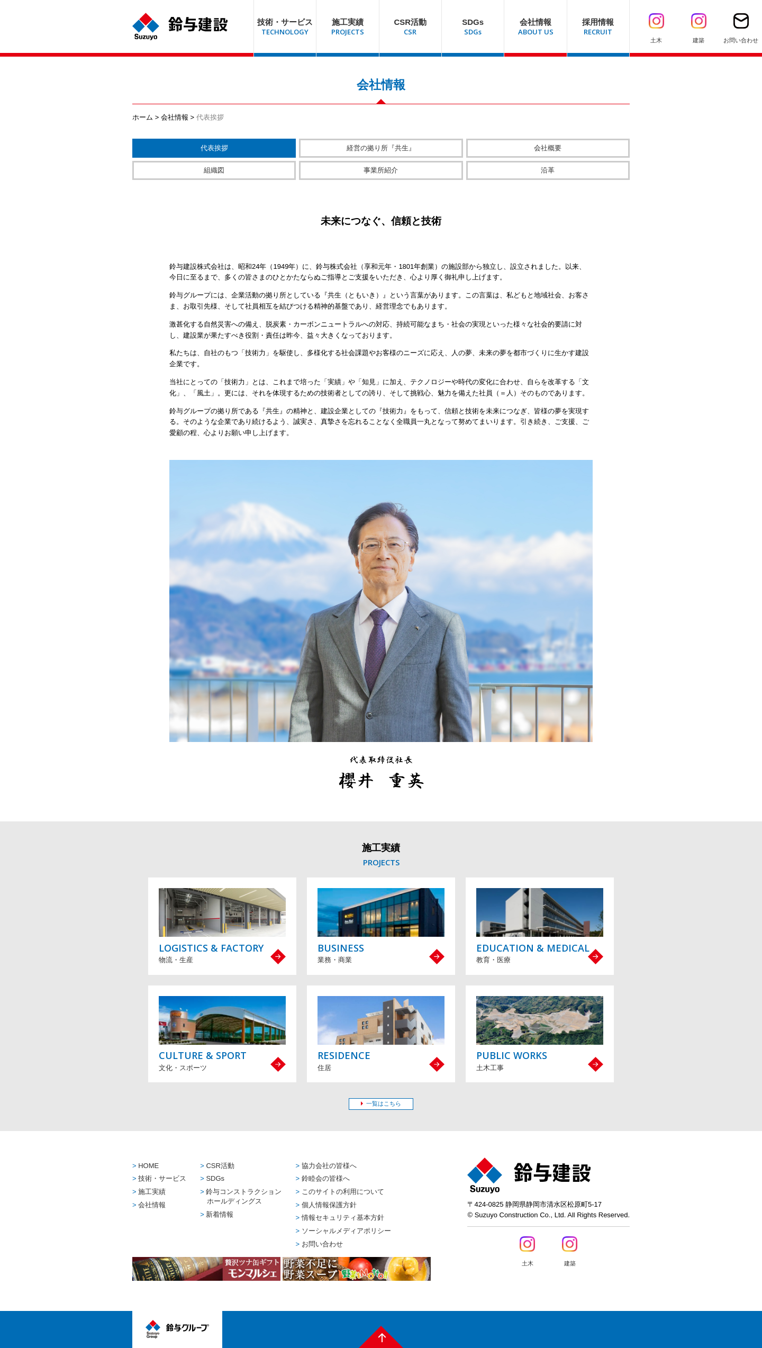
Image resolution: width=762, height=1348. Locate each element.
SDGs (215, 1178)
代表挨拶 (214, 148)
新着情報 (219, 1214)
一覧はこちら (383, 1103)
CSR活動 (220, 1166)
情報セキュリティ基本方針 (343, 1218)
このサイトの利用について (343, 1192)
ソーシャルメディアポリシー (346, 1231)
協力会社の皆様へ (329, 1166)
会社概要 (547, 148)
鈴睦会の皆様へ (326, 1178)
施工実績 (152, 1192)
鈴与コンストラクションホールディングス (244, 1196)
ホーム (142, 117)
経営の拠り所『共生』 (381, 148)
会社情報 (174, 117)
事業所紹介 (381, 170)
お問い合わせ (322, 1244)
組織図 (214, 170)
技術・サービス (162, 1178)
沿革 (548, 170)
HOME (148, 1166)
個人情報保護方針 (329, 1205)
